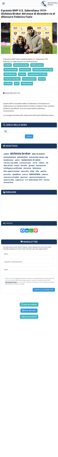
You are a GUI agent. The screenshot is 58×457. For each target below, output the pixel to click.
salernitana (34, 174)
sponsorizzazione (37, 177)
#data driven (27, 83)
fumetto (24, 165)
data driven (8, 165)
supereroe (19, 180)
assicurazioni (10, 157)
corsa (34, 163)
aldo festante (38, 154)
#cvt (16, 83)
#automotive (25, 70)
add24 (6, 154)
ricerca (25, 174)
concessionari (25, 163)
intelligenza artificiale (13, 168)
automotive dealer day (38, 157)
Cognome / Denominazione (13, 262)
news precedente (29, 304)
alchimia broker (20, 153)
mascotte (25, 171)
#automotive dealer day (42, 70)
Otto (37, 171)
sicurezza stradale (11, 177)
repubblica (16, 174)
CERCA (29, 136)
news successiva (29, 317)
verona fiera (8, 182)
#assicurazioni (11, 70)
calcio (17, 160)
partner (44, 171)
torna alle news (29, 310)
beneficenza (8, 160)
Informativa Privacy (11, 282)
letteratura (36, 168)
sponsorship (9, 180)
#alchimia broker (21, 65)
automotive (22, 157)
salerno (45, 174)
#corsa (42, 79)
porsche (7, 174)
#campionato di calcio (37, 74)
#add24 (8, 65)
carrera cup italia (11, 163)
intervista (27, 168)
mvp (32, 171)
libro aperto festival (11, 171)
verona (46, 180)
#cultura (8, 83)
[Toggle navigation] (3, 3)
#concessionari (29, 79)
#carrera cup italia (12, 79)
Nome (6, 254)
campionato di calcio (30, 160)
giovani (32, 165)
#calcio (22, 74)
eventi (16, 165)
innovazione (41, 165)
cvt (47, 163)
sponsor (24, 177)
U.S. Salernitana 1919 (33, 180)
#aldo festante (37, 65)
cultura (41, 163)
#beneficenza (10, 74)
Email (6, 269)
